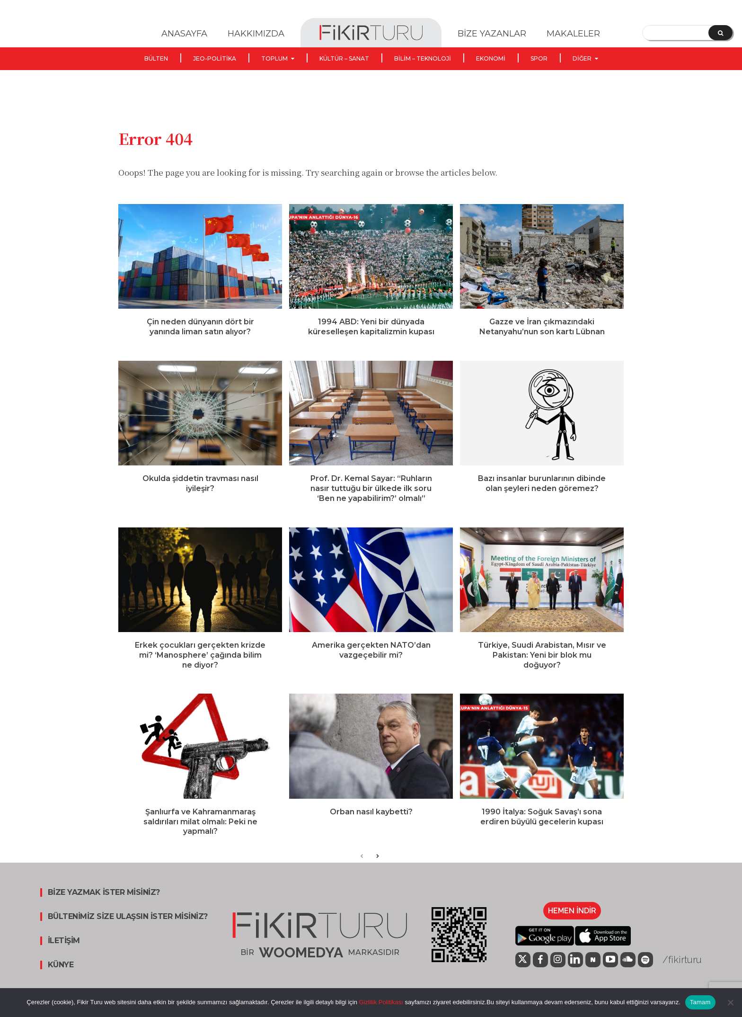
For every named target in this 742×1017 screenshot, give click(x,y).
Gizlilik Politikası (380, 1002)
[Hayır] (730, 1002)
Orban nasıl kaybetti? (371, 821)
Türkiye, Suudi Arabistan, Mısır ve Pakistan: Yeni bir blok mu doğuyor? (542, 665)
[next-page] (377, 867)
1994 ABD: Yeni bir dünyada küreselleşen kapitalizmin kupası (371, 336)
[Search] (720, 32)
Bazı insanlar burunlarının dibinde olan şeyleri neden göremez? (542, 493)
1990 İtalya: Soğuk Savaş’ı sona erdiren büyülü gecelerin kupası (541, 826)
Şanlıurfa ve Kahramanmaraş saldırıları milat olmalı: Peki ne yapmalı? (200, 831)
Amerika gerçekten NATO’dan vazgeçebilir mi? (371, 660)
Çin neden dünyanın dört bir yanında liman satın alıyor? (200, 336)
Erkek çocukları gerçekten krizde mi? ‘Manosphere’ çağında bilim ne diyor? (200, 665)
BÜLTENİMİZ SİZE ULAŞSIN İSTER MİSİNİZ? (128, 926)
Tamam (700, 1002)
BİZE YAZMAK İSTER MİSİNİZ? (104, 902)
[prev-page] (362, 867)
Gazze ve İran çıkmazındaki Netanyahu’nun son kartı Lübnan (542, 336)
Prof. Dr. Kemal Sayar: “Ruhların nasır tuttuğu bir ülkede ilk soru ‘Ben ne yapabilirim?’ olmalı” (371, 498)
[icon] (522, 971)
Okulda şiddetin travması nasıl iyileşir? (200, 493)
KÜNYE (61, 975)
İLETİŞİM (64, 950)
